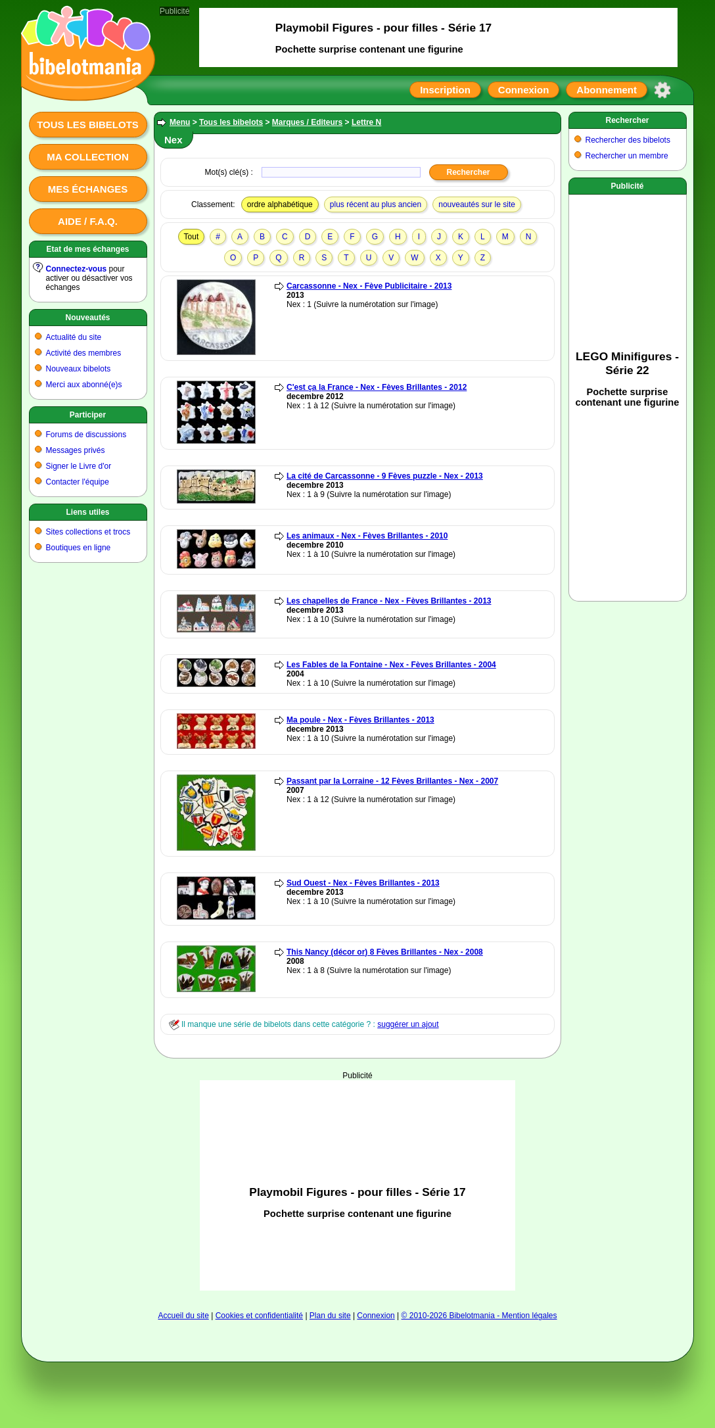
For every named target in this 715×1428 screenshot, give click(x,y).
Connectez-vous (76, 269)
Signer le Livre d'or (79, 466)
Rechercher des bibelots (628, 140)
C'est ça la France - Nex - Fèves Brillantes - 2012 (377, 387)
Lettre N (366, 122)
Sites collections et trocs (88, 531)
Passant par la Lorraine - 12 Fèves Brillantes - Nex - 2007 (392, 781)
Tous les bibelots (88, 124)
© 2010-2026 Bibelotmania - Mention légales (479, 1315)
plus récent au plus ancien (375, 204)
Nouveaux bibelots (78, 368)
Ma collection (87, 156)
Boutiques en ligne (78, 547)
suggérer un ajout (407, 1024)
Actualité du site (74, 337)
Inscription (445, 89)
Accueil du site (183, 1315)
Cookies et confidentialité (259, 1315)
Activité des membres (84, 353)
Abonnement (606, 89)
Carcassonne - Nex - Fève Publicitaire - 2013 (369, 286)
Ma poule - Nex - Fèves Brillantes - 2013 (360, 720)
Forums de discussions (86, 434)
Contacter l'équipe (77, 482)
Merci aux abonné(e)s (84, 384)
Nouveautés (87, 317)
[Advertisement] (357, 1185)
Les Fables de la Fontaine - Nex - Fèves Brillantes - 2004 (391, 664)
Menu (180, 122)
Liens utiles (87, 512)
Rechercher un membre (627, 155)
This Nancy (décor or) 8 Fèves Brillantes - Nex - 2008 (385, 952)
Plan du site (330, 1315)
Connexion (523, 89)
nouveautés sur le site (476, 204)
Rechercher (627, 120)
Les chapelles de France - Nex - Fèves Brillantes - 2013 (389, 601)
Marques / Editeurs (307, 122)
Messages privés (75, 450)
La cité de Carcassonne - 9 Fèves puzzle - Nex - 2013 (385, 476)
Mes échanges (88, 189)
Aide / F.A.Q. (88, 221)
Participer (88, 414)
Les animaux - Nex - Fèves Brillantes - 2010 (367, 535)
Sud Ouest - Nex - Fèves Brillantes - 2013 (363, 883)
